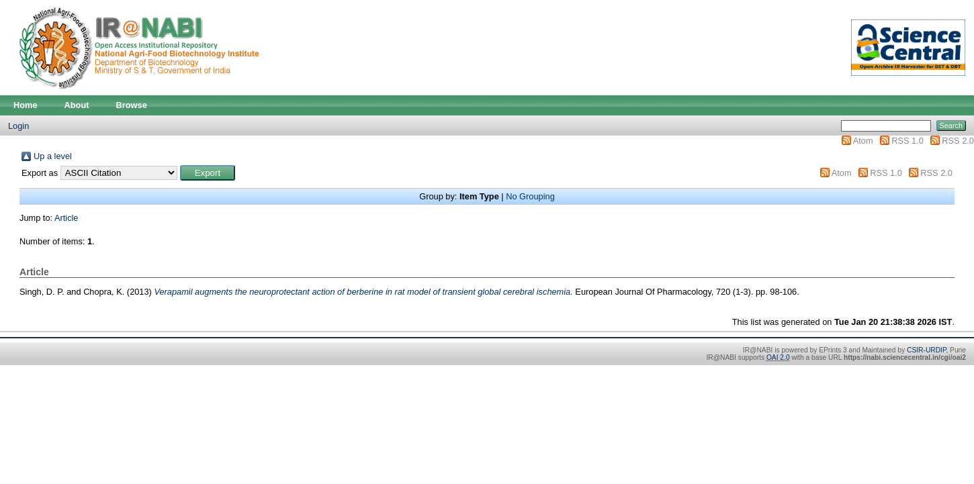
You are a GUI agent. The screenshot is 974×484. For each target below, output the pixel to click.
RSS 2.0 (958, 141)
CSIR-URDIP (926, 350)
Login (18, 126)
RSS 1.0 (907, 141)
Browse (131, 105)
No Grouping (530, 196)
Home (25, 105)
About (76, 105)
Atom (863, 141)
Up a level (53, 156)
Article (66, 218)
